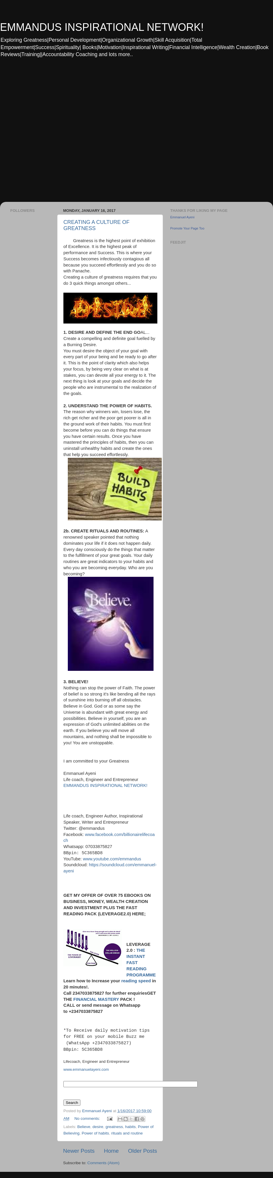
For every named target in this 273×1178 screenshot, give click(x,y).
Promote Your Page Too (187, 228)
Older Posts (142, 1151)
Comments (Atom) (103, 1163)
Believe (83, 1127)
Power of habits (95, 1133)
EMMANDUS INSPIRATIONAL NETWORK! (102, 27)
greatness (114, 1127)
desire (97, 1127)
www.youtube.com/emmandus (112, 859)
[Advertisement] (66, 133)
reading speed (136, 980)
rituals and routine (127, 1133)
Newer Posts (79, 1151)
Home (111, 1151)
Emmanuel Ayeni (182, 217)
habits (130, 1127)
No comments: (88, 1118)
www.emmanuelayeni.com (86, 1069)
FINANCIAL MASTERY (96, 999)
